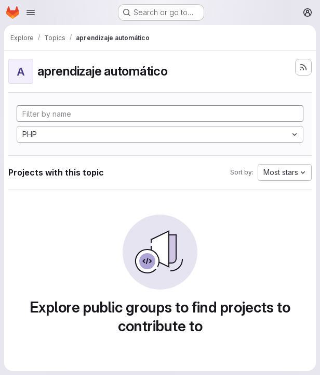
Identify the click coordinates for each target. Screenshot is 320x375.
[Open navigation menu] (30, 12)
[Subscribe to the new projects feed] (303, 67)
